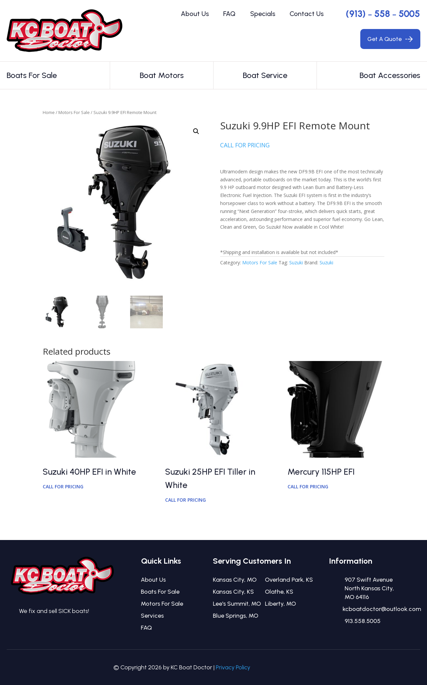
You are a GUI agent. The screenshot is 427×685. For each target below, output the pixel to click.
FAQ (229, 14)
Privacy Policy (233, 667)
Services (152, 615)
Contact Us (307, 14)
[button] (196, 131)
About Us (195, 14)
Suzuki (296, 262)
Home (49, 112)
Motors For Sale (74, 112)
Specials (262, 14)
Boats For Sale (160, 591)
